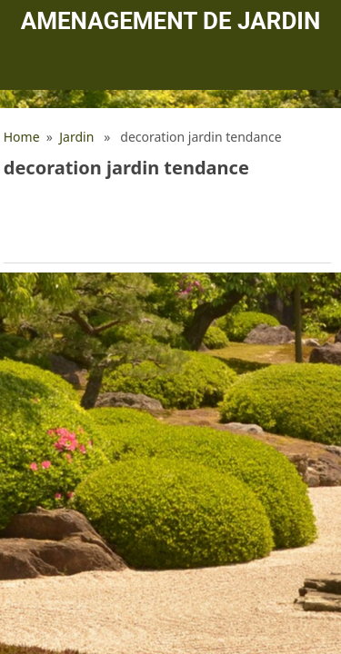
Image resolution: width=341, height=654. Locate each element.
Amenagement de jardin (170, 21)
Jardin (76, 136)
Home (22, 136)
